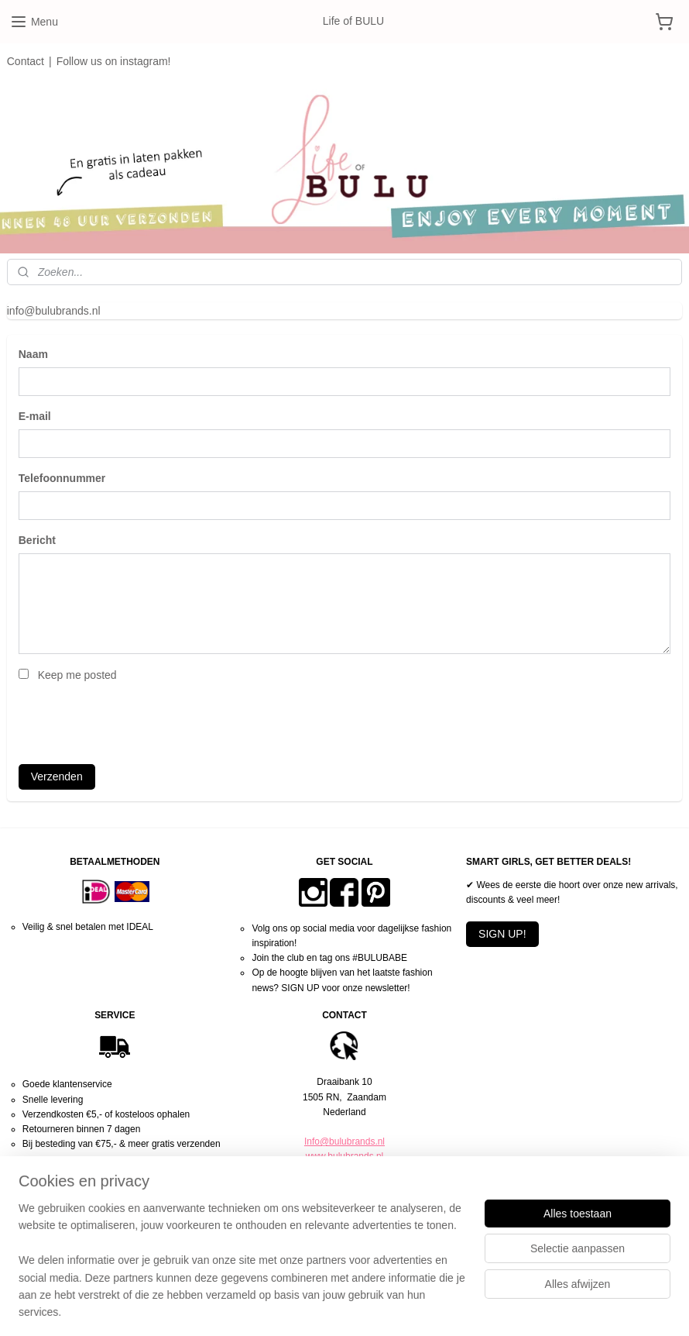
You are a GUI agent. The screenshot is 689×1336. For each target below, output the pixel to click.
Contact (25, 61)
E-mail (35, 416)
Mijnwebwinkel (493, 1307)
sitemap (295, 1307)
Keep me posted (77, 675)
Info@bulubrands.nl (344, 1141)
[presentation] (136, 721)
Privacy (344, 1215)
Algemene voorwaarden (345, 1201)
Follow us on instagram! (114, 61)
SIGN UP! (502, 934)
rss (322, 1307)
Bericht (37, 540)
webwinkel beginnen (373, 1307)
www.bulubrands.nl (345, 1156)
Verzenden (57, 776)
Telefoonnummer (62, 478)
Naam (33, 355)
